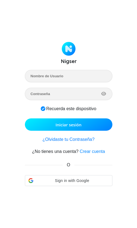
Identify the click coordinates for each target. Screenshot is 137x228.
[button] (68, 180)
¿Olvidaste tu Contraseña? (68, 139)
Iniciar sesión (68, 124)
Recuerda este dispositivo (71, 108)
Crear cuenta (92, 151)
